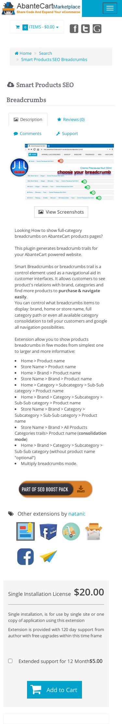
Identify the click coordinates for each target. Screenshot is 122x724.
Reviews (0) (71, 119)
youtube (97, 28)
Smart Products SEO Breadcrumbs (54, 59)
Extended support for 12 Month (55, 661)
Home (23, 53)
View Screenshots (61, 212)
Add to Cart (62, 690)
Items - (37, 27)
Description (28, 119)
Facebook (73, 28)
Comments (27, 133)
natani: (76, 513)
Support (67, 133)
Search (45, 53)
